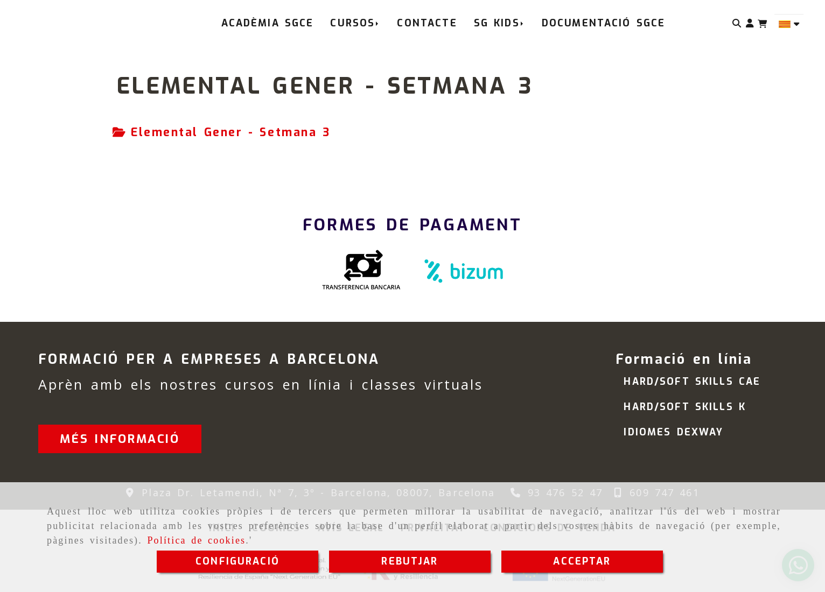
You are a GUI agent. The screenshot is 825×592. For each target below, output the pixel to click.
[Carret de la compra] (762, 24)
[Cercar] (737, 23)
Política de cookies (196, 540)
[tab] (222, 133)
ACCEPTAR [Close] (582, 561)
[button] (750, 23)
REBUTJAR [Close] (409, 561)
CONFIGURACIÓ (237, 561)
